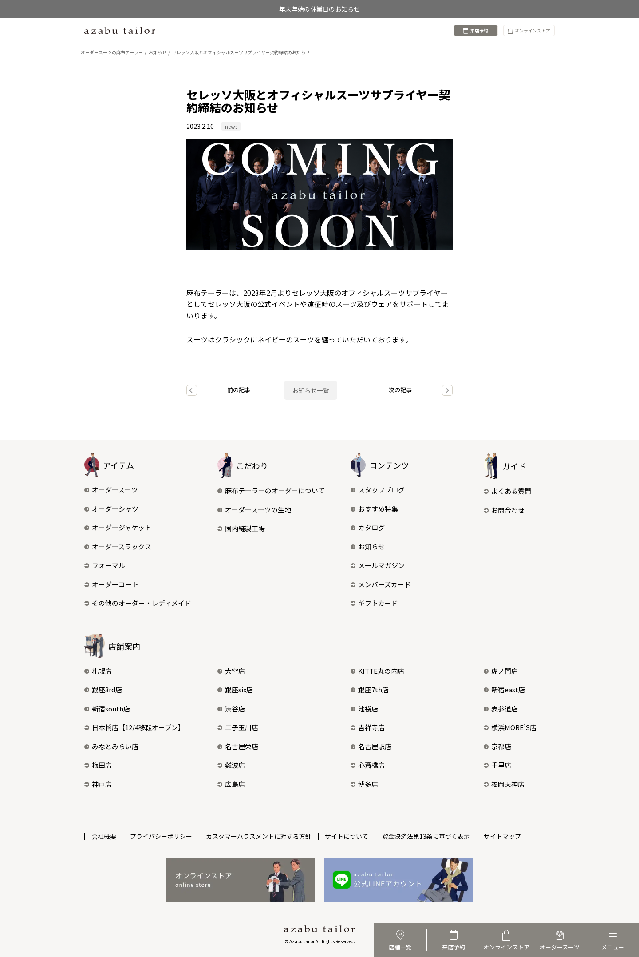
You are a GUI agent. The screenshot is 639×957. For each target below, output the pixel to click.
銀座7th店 (370, 690)
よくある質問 (507, 491)
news (231, 126)
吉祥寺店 (368, 727)
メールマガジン (378, 565)
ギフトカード (374, 603)
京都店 (497, 746)
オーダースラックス (117, 546)
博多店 (364, 784)
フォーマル (104, 565)
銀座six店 (235, 690)
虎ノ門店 (501, 670)
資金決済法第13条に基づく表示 (426, 836)
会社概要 (103, 836)
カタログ (368, 527)
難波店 (231, 765)
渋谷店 (231, 708)
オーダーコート (111, 584)
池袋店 (364, 708)
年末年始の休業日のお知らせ (319, 8)
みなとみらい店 (111, 746)
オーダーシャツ (111, 508)
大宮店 (231, 670)
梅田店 (98, 765)
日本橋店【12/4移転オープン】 (134, 727)
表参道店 (501, 708)
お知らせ (368, 546)
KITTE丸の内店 (377, 670)
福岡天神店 (504, 784)
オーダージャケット (117, 527)
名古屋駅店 (371, 746)
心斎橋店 (368, 765)
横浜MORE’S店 (510, 727)
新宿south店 (107, 708)
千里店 (497, 765)
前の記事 (238, 389)
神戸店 (98, 784)
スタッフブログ (378, 489)
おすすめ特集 (374, 508)
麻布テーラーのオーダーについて (271, 490)
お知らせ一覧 (310, 390)
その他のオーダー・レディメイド (137, 603)
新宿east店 (504, 690)
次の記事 (400, 389)
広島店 (231, 784)
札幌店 (98, 670)
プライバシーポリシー (161, 836)
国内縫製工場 (241, 528)
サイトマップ (502, 836)
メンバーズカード (381, 584)
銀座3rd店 (103, 690)
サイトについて (347, 836)
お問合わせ (504, 510)
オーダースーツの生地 (254, 509)
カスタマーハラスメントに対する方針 (259, 836)
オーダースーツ (111, 489)
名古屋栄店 (237, 746)
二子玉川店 (237, 727)
